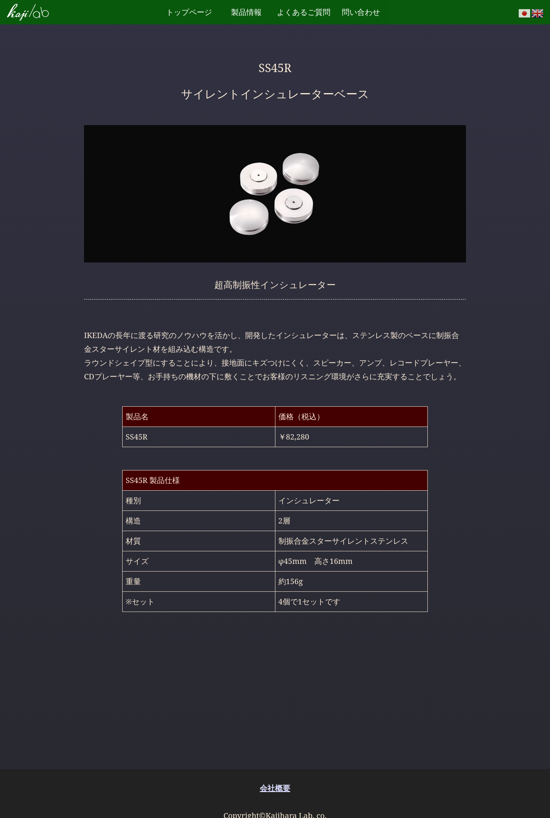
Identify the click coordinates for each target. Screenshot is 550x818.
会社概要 (275, 788)
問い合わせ (361, 12)
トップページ (189, 12)
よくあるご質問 (303, 12)
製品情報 (246, 12)
